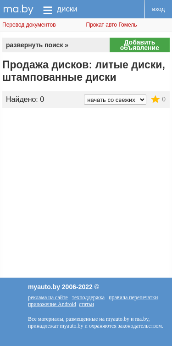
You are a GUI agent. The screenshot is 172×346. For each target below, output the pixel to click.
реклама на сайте (48, 297)
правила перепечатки (133, 297)
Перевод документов (29, 25)
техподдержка (88, 297)
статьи (86, 304)
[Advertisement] (86, 181)
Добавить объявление (139, 45)
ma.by (18, 9)
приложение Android (52, 304)
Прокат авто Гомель (111, 25)
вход (158, 9)
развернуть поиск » (37, 45)
